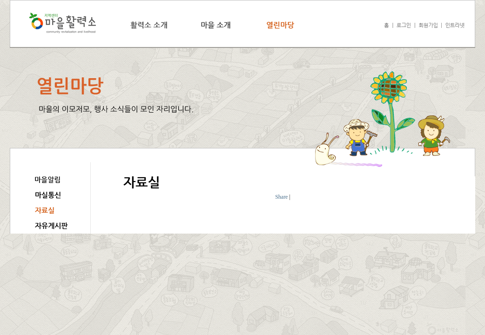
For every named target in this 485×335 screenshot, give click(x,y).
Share (281, 197)
